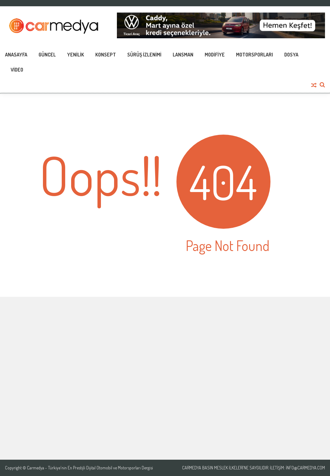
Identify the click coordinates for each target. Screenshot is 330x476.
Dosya (291, 54)
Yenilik (75, 54)
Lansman (183, 54)
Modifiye (215, 54)
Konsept (105, 54)
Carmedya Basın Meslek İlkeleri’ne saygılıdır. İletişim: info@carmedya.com (253, 468)
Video (17, 70)
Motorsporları (254, 54)
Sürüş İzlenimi (144, 54)
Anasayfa (16, 54)
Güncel (47, 54)
